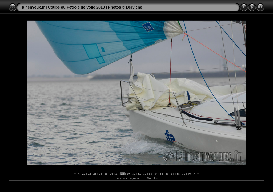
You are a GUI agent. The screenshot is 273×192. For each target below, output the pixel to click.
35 (161, 173)
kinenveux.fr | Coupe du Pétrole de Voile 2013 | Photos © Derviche (82, 7)
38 (178, 173)
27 (117, 173)
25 (105, 173)
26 (111, 173)
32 (144, 173)
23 (95, 173)
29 (128, 173)
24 (100, 173)
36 (167, 173)
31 (139, 173)
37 (172, 173)
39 (183, 173)
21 (83, 173)
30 (133, 173)
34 (156, 173)
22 (89, 173)
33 (150, 173)
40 (189, 173)
